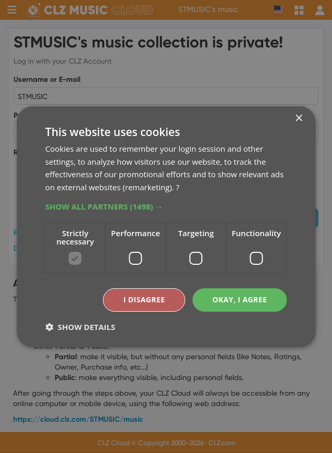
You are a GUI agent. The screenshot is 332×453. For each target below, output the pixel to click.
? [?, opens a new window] (177, 187)
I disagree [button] (144, 299)
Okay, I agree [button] (239, 299)
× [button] (298, 118)
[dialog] (166, 226)
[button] (166, 206)
